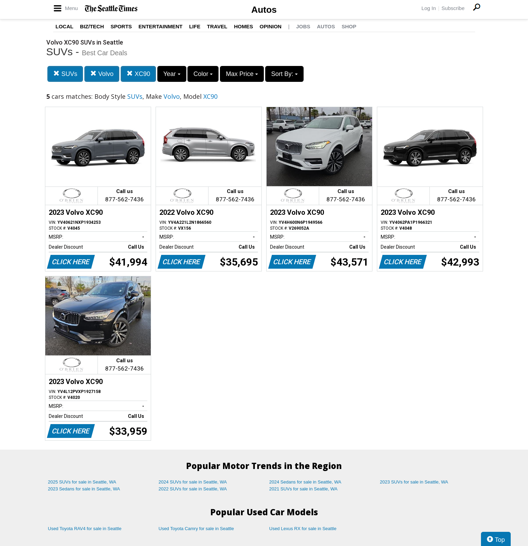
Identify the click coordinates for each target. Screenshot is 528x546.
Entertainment (161, 26)
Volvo (101, 73)
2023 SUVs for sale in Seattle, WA (414, 482)
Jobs (303, 26)
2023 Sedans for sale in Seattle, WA (84, 488)
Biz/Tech (92, 26)
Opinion (270, 26)
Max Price (242, 73)
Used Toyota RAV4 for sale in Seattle (85, 528)
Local (65, 26)
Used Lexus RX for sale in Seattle (302, 528)
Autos (264, 9)
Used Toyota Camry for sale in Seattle (196, 528)
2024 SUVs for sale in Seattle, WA (193, 482)
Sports (121, 26)
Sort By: (284, 73)
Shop (349, 26)
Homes (243, 26)
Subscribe (453, 8)
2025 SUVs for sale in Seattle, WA (82, 482)
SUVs (65, 73)
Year (171, 73)
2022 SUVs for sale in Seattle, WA (193, 488)
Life (195, 26)
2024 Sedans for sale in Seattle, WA (305, 482)
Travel (217, 26)
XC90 (138, 73)
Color (203, 73)
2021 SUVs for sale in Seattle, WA (303, 488)
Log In (429, 8)
